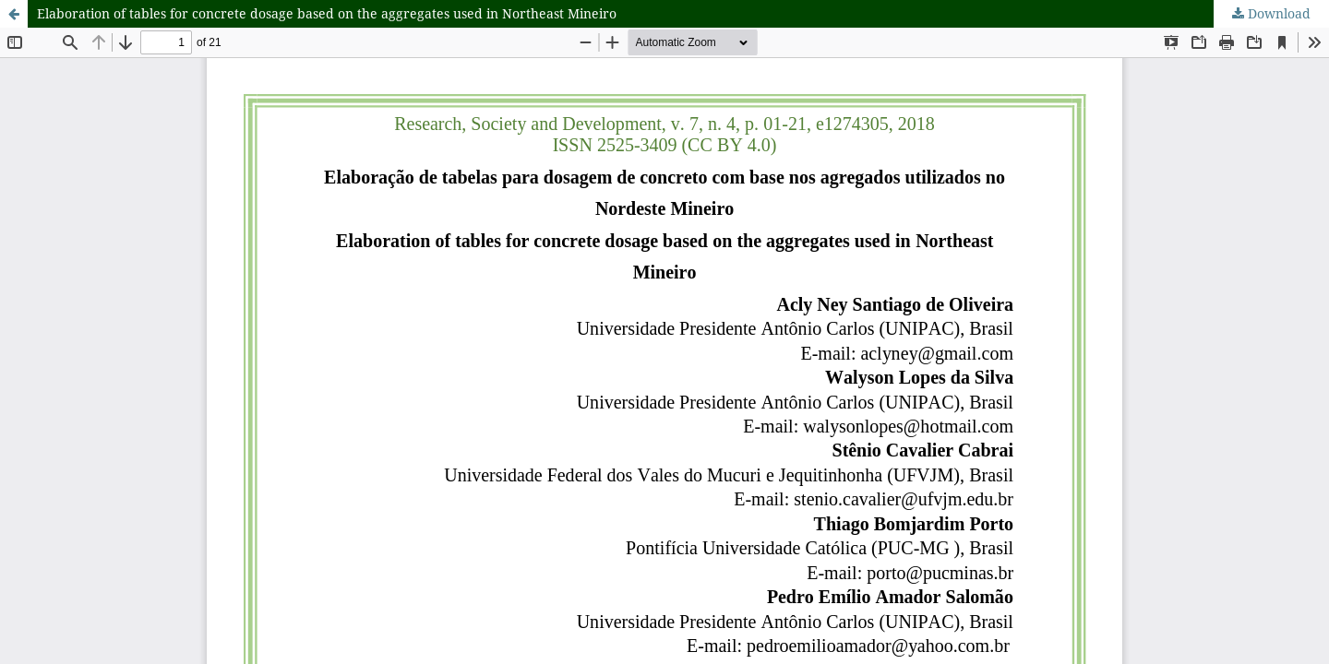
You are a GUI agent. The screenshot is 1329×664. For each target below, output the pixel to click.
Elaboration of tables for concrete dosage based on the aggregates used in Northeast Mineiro (327, 13)
